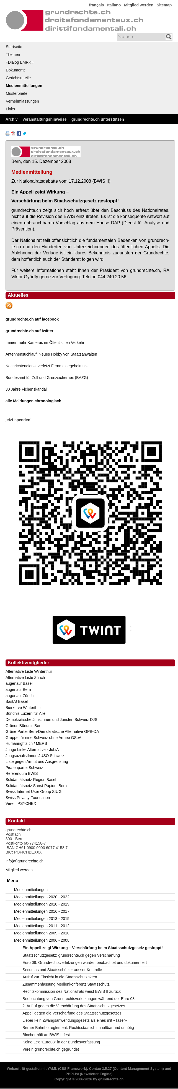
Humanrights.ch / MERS (26, 743)
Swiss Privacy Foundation (28, 797)
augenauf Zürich (19, 695)
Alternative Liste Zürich (25, 677)
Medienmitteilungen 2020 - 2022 (41, 897)
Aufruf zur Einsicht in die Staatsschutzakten (59, 977)
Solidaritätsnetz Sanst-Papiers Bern (36, 785)
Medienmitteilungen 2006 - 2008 (41, 940)
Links (10, 109)
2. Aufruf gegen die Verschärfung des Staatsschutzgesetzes (73, 1006)
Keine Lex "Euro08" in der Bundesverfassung (61, 1042)
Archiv (12, 119)
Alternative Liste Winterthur (29, 671)
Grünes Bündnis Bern (24, 725)
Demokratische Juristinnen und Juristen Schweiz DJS (51, 719)
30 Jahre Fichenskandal (26, 389)
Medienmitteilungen (24, 85)
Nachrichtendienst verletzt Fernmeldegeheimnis (46, 366)
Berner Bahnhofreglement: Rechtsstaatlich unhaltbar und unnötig (78, 1027)
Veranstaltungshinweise (44, 119)
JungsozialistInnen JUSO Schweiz (35, 755)
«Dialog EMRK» (19, 62)
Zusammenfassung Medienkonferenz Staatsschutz (65, 984)
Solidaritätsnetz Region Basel (31, 779)
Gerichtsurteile (18, 78)
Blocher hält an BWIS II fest (46, 1035)
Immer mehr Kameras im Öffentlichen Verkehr (45, 342)
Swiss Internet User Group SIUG (33, 791)
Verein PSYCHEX (21, 803)
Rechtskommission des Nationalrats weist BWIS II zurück (71, 991)
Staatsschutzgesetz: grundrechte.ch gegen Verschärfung (71, 955)
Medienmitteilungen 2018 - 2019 (41, 904)
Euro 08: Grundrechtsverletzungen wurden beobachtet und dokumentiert (84, 962)
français (96, 5)
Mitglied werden (138, 5)
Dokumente (16, 70)
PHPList (72, 1074)
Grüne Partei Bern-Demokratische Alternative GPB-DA (52, 731)
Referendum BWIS (22, 773)
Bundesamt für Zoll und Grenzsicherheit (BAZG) (47, 377)
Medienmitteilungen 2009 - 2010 (41, 933)
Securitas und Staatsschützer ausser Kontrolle (62, 970)
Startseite (14, 46)
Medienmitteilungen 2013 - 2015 (41, 918)
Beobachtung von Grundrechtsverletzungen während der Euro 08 (78, 998)
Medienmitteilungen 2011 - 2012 (41, 926)
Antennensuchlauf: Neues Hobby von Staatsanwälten (51, 354)
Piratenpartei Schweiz (24, 767)
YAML (52, 1069)
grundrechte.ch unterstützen (97, 119)
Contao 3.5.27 (100, 1069)
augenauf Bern (18, 689)
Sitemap (164, 5)
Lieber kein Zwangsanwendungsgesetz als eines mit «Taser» (74, 1020)
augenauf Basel (19, 683)
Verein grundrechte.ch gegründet (50, 1049)
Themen (13, 54)
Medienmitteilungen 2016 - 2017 (41, 911)
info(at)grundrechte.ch (24, 861)
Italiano (114, 5)
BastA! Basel (17, 701)
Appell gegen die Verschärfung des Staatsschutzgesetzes (71, 1013)
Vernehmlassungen (22, 101)
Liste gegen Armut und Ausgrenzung (37, 761)
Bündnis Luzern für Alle (25, 713)
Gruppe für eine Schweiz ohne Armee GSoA (43, 737)
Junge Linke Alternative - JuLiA (32, 749)
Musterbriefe (16, 93)
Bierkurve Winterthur (23, 707)
